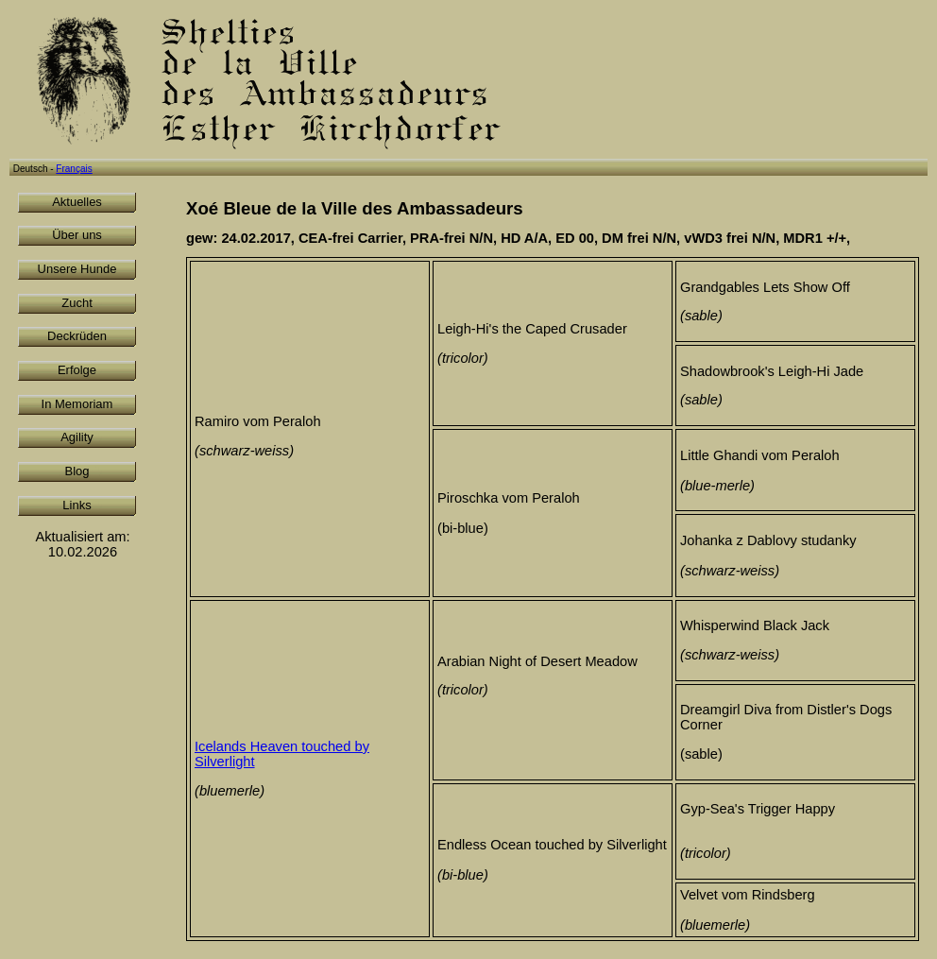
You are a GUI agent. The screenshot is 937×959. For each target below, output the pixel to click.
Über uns (77, 235)
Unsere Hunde (77, 269)
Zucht (77, 303)
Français (74, 168)
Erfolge (77, 370)
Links (76, 505)
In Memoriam (77, 404)
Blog (76, 471)
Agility (77, 437)
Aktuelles (77, 202)
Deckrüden (77, 336)
